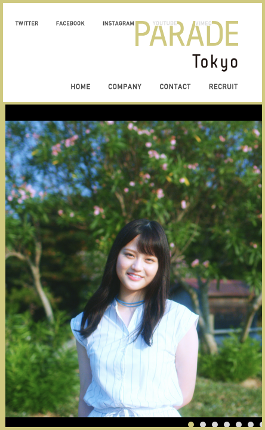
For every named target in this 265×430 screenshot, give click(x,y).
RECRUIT (223, 87)
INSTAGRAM (118, 23)
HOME (80, 87)
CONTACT (175, 87)
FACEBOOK (70, 23)
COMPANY (124, 87)
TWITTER (26, 23)
